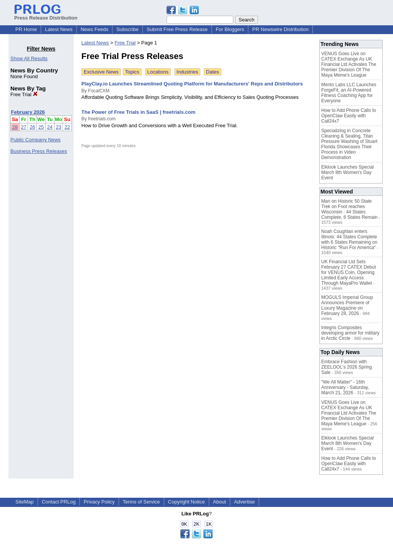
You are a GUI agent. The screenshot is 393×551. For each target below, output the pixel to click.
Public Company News (35, 140)
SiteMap (24, 502)
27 (23, 127)
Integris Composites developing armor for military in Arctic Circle (350, 333)
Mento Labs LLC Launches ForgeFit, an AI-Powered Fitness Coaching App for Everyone (348, 92)
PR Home (26, 29)
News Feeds (94, 29)
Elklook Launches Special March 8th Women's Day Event (347, 172)
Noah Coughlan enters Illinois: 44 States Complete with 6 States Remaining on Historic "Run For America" (349, 239)
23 (58, 127)
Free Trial (24, 94)
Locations (158, 72)
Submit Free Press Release (177, 29)
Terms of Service (141, 502)
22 (67, 127)
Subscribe (127, 29)
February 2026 (28, 112)
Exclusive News (101, 72)
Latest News (59, 29)
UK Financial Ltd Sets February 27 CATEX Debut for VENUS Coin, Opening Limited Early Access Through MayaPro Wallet (348, 272)
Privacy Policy (99, 502)
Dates (212, 72)
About (219, 502)
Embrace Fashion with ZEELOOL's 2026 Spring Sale (346, 367)
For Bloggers (230, 29)
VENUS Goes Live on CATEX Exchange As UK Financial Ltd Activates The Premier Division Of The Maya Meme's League (348, 64)
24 (50, 127)
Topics (132, 72)
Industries (187, 72)
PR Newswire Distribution (280, 29)
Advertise (244, 502)
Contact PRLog (59, 502)
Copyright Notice (186, 502)
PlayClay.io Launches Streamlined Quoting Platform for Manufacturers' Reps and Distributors (192, 84)
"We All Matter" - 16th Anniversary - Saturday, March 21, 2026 (345, 387)
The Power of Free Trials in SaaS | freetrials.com (138, 112)
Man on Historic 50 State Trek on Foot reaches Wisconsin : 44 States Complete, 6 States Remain (349, 209)
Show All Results (29, 58)
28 (15, 127)
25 (41, 127)
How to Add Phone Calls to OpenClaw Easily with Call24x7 (348, 116)
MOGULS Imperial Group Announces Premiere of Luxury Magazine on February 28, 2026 (347, 305)
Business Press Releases (38, 151)
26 (32, 127)
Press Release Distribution (46, 15)
